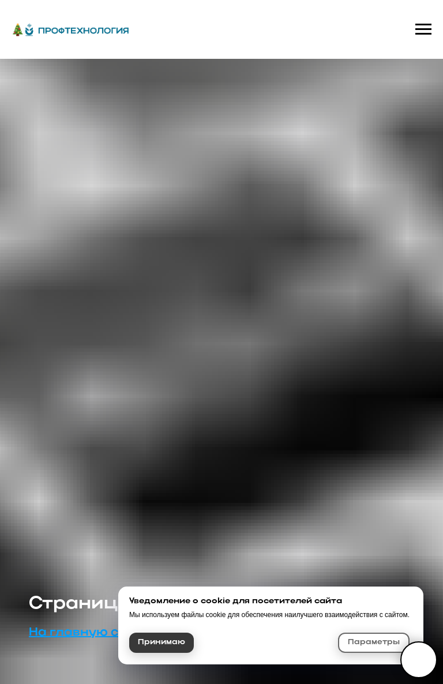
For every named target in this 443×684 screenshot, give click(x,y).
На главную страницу (103, 632)
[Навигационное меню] (423, 29)
